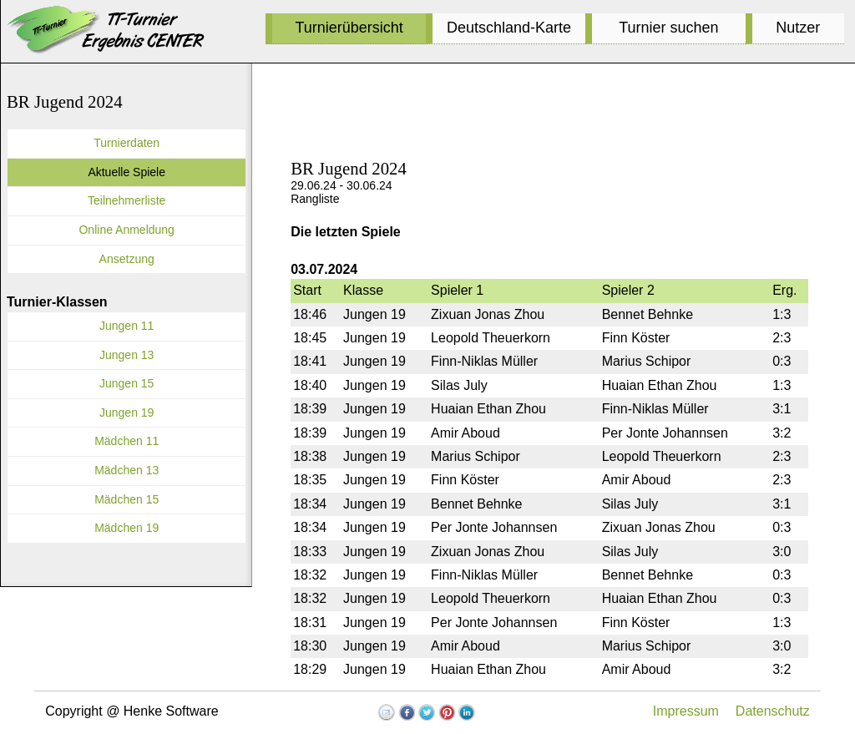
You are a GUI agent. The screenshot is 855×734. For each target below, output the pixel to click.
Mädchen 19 (126, 527)
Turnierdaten (126, 142)
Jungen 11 (126, 325)
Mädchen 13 (126, 470)
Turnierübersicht (348, 27)
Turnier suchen (668, 27)
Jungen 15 (126, 383)
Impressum (686, 711)
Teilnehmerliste (126, 200)
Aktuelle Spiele (126, 172)
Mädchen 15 (126, 499)
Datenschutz (773, 711)
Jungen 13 (126, 355)
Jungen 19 (126, 412)
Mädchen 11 (126, 441)
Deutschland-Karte (509, 27)
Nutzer (798, 27)
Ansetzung (126, 259)
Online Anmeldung (126, 229)
